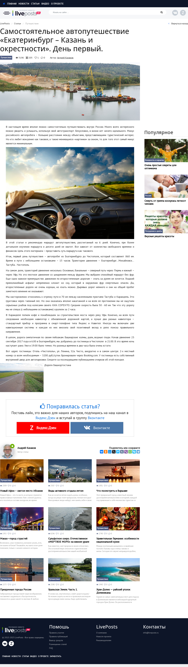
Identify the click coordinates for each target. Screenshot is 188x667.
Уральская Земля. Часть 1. (62, 589)
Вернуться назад (178, 23)
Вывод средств (56, 640)
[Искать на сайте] (107, 12)
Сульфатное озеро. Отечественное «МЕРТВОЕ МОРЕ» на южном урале (68, 540)
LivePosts (5, 23)
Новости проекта (103, 636)
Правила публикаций (58, 636)
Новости (23, 3)
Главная (9, 4)
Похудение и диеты (153, 231)
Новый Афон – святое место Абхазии (21, 490)
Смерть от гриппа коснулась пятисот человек (165, 202)
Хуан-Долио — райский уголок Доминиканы (113, 591)
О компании (101, 632)
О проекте (57, 3)
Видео (45, 3)
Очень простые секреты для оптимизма (160, 167)
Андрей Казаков (65, 57)
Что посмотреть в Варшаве (111, 490)
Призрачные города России (15, 589)
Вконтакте (96, 418)
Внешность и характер (154, 160)
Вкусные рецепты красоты (159, 236)
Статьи (35, 3)
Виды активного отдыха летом (65, 490)
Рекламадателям (103, 640)
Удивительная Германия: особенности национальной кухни (117, 540)
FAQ (51, 648)
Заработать (55, 656)
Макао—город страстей (13, 538)
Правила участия (56, 632)
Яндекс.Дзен (45, 418)
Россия (148, 195)
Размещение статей (58, 644)
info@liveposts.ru (151, 632)
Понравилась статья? (70, 406)
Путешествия (6, 57)
